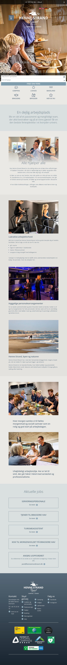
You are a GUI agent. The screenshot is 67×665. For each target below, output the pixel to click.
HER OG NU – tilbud (33, 2)
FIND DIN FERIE (33, 84)
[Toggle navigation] (11, 18)
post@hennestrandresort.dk (33, 564)
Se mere (33, 505)
